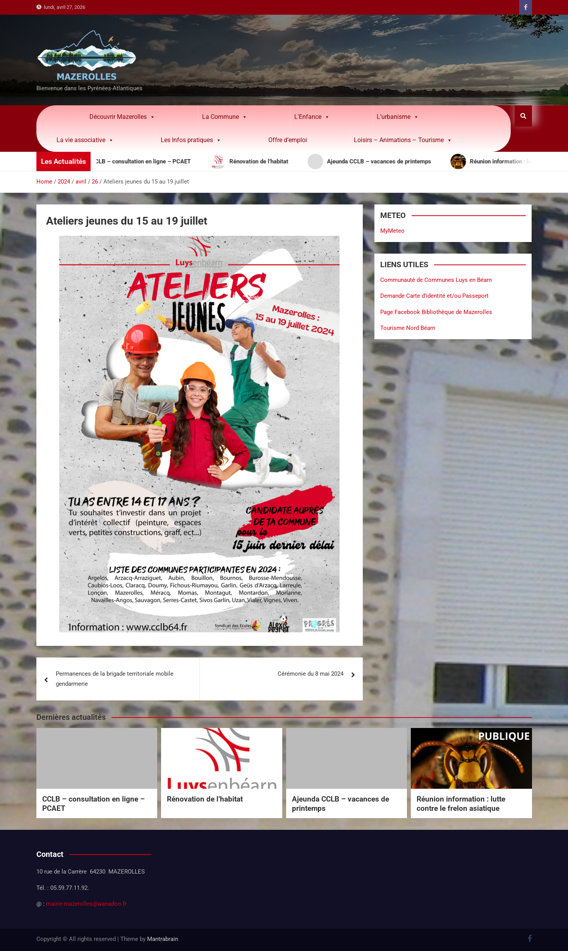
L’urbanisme (398, 117)
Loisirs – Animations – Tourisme (403, 140)
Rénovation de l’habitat (205, 799)
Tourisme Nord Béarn (407, 327)
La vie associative (85, 140)
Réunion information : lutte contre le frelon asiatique (461, 804)
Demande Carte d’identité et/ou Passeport (434, 295)
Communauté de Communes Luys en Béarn (436, 279)
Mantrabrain (162, 939)
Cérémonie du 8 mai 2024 (310, 673)
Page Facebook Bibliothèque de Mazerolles (436, 312)
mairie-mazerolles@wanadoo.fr (86, 903)
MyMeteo (392, 230)
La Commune (224, 117)
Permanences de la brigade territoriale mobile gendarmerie (114, 678)
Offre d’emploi (287, 140)
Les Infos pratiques (191, 140)
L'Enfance (312, 117)
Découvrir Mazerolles (122, 117)
